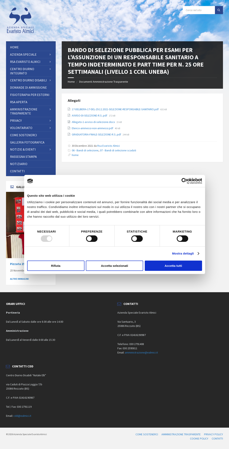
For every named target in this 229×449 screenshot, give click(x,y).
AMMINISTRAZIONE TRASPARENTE (23, 111)
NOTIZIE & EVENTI (23, 149)
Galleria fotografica (27, 142)
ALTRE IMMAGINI (19, 278)
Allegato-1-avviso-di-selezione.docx (93, 122)
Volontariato (21, 128)
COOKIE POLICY (199, 438)
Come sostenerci (23, 135)
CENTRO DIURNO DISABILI (28, 80)
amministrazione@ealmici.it (141, 352)
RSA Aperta (18, 102)
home (75, 155)
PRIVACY (16, 120)
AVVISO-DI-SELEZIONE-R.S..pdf (90, 115)
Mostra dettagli (183, 253)
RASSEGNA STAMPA (23, 157)
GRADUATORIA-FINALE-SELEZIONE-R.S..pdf (97, 134)
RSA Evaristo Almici (25, 62)
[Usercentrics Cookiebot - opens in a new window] (184, 181)
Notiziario (18, 164)
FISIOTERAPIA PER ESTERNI (29, 95)
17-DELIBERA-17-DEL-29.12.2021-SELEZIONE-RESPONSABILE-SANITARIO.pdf (115, 109)
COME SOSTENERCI (147, 434)
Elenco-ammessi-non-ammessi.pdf (93, 128)
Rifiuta (56, 265)
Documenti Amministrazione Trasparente (103, 81)
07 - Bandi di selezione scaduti (118, 150)
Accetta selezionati (114, 265)
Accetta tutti (173, 265)
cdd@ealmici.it (22, 416)
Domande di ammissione (28, 87)
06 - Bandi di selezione (85, 150)
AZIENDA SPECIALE (23, 54)
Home (71, 81)
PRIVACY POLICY (213, 434)
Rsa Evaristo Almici (108, 146)
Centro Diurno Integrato (22, 71)
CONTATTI (17, 171)
